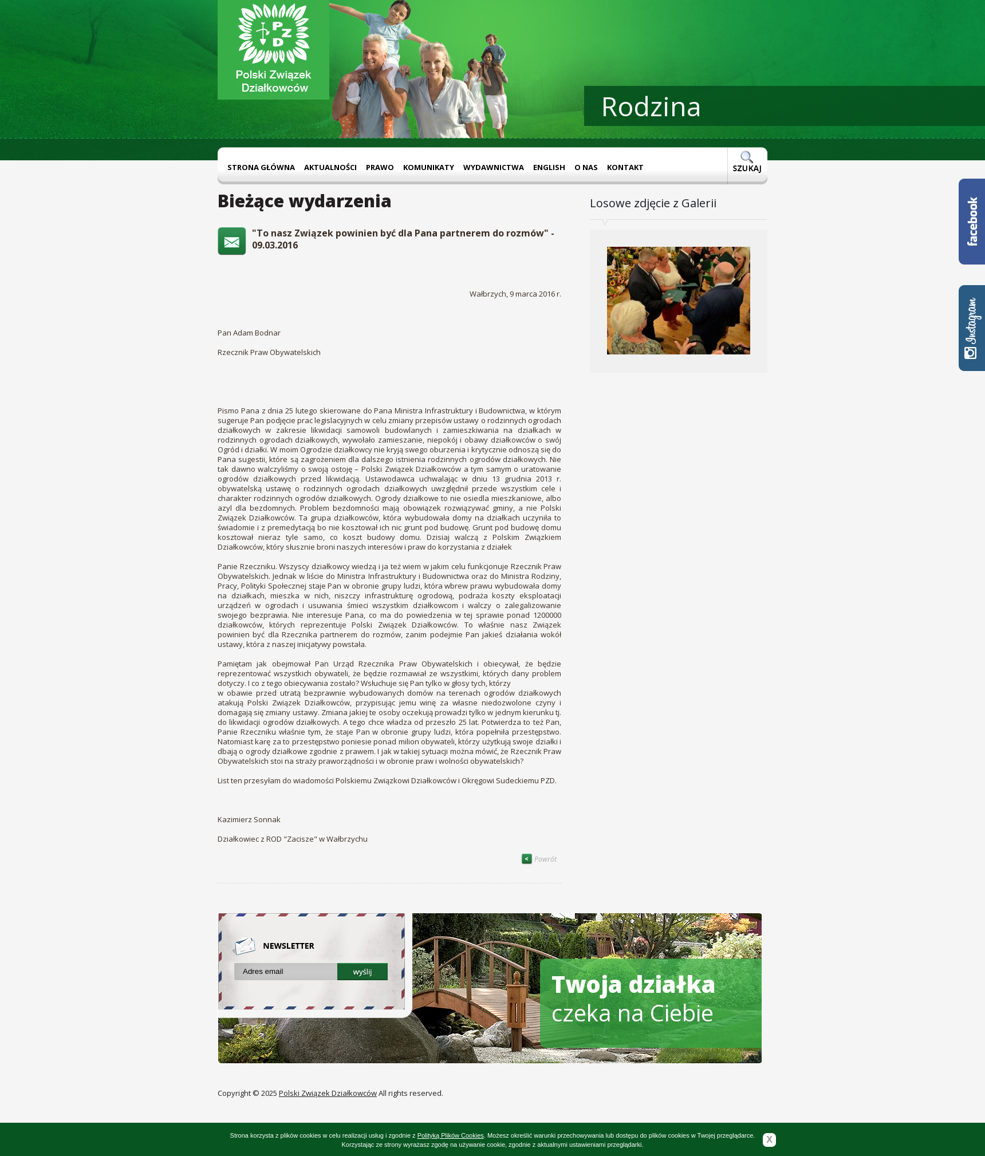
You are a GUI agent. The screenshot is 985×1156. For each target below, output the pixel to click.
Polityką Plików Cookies (450, 1135)
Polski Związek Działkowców (328, 1093)
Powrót (539, 859)
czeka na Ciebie (633, 998)
